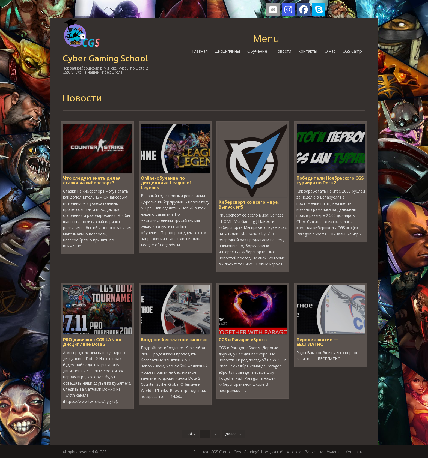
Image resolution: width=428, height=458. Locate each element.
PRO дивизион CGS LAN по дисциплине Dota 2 (92, 341)
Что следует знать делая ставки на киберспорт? (92, 180)
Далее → (233, 433)
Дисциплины (227, 51)
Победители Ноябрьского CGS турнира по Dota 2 (330, 180)
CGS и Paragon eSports (243, 339)
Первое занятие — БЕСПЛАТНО (317, 341)
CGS (103, 451)
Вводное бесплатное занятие (174, 339)
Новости (283, 51)
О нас (330, 51)
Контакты (308, 51)
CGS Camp (352, 51)
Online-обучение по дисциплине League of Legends (166, 182)
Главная (200, 51)
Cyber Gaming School (105, 58)
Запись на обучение (323, 451)
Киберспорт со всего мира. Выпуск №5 (249, 204)
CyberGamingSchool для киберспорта (267, 451)
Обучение (258, 51)
